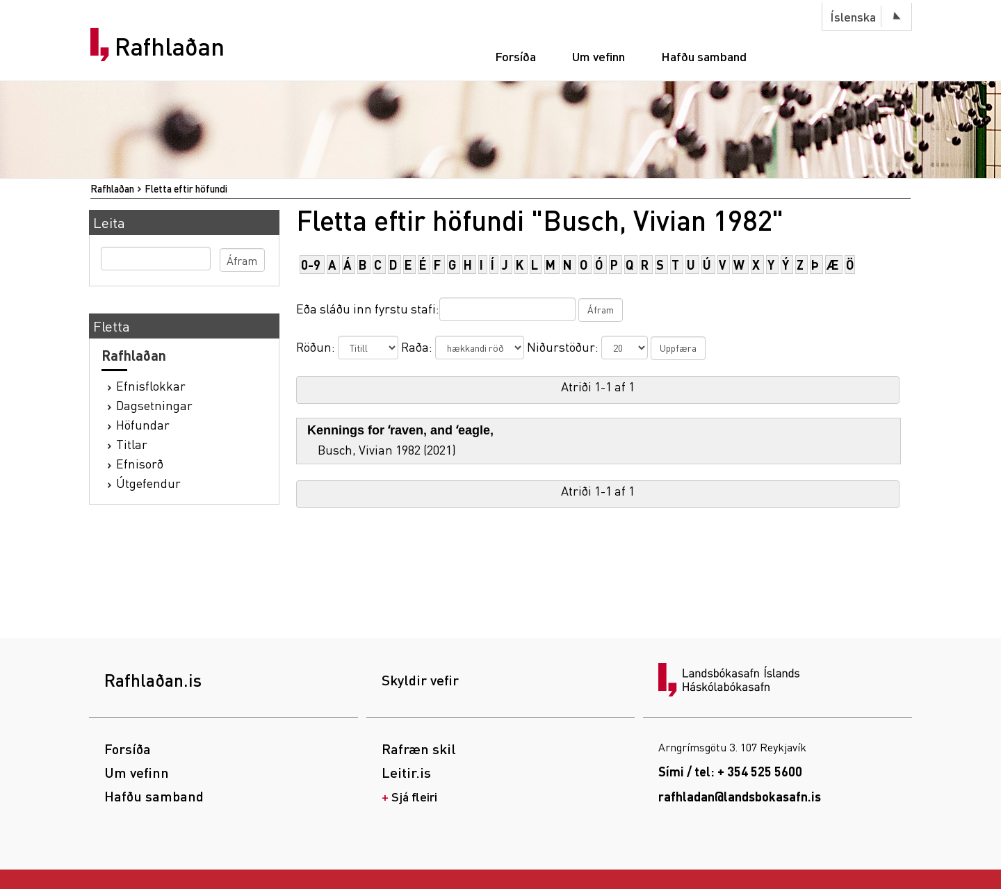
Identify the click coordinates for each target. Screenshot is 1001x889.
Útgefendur (148, 483)
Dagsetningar (154, 405)
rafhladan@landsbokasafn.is (739, 796)
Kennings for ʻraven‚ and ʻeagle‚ (400, 430)
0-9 (310, 264)
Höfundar (143, 424)
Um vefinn (598, 56)
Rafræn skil (419, 749)
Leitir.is (406, 772)
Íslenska (853, 16)
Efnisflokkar (151, 385)
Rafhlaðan (170, 46)
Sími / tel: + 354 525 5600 (730, 771)
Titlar (131, 444)
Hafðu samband (704, 56)
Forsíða (515, 56)
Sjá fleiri (414, 796)
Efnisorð (139, 463)
